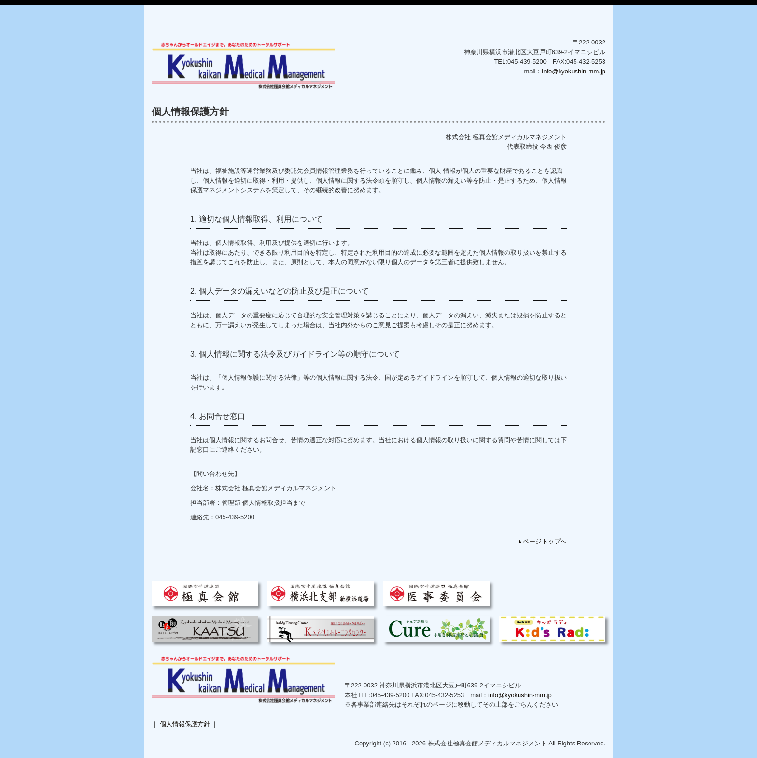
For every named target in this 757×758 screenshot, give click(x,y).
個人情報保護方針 (185, 724)
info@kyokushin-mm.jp (573, 71)
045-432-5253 (444, 695)
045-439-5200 (527, 61)
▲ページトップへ (542, 541)
